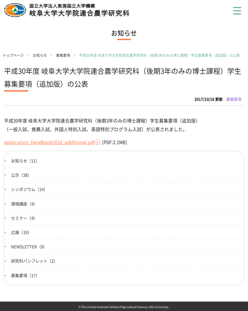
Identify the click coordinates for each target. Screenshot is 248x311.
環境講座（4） (24, 204)
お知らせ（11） (25, 161)
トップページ (13, 55)
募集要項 (63, 55)
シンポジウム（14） (29, 189)
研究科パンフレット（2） (34, 261)
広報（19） (21, 232)
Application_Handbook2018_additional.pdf (49, 142)
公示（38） (21, 175)
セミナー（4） (24, 218)
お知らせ (40, 55)
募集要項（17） (25, 275)
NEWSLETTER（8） (29, 246)
